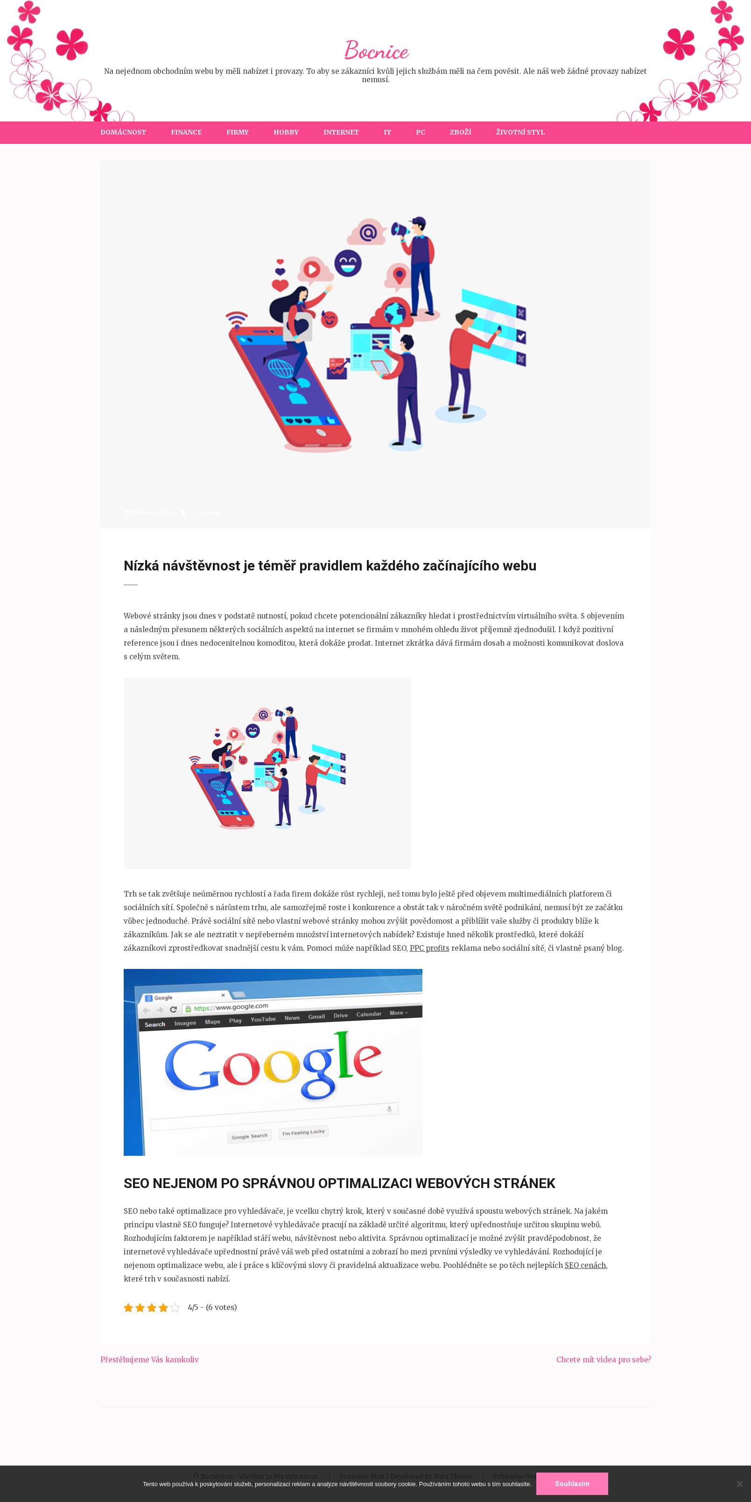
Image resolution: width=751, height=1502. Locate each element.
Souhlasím (572, 1484)
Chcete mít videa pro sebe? (603, 1359)
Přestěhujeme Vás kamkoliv (149, 1359)
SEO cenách (585, 1265)
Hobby (286, 132)
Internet (341, 132)
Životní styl (520, 132)
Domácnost (123, 132)
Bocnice (376, 50)
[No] (739, 1483)
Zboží (460, 132)
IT (387, 132)
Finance (186, 132)
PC (420, 132)
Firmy (237, 132)
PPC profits (429, 948)
